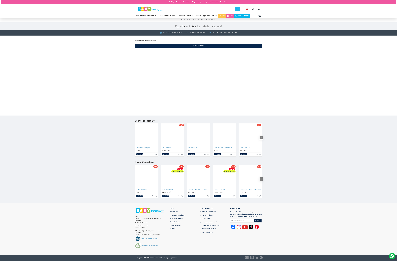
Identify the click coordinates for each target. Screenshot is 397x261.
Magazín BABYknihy (149, 239)
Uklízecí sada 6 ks (245, 148)
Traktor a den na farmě (142, 189)
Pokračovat (198, 45)
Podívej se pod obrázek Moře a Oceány (250, 189)
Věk (187, 19)
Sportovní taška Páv (219, 189)
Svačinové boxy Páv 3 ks (169, 189)
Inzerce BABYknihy (149, 246)
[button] (139, 154)
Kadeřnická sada (193, 148)
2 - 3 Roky (194, 19)
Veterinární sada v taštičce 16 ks (223, 148)
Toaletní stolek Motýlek (143, 148)
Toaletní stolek (166, 148)
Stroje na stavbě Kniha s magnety (197, 189)
